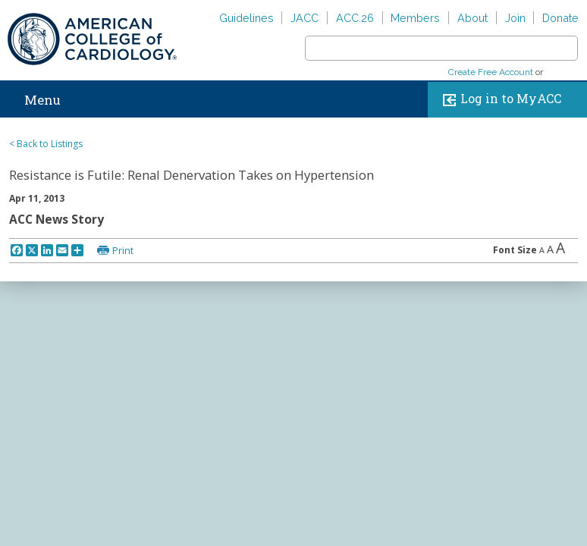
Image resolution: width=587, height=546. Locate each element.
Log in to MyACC (498, 99)
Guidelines (246, 17)
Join (515, 17)
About (472, 17)
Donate (560, 17)
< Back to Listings (46, 143)
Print (122, 250)
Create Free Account (490, 72)
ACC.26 (355, 17)
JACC (304, 17)
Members (415, 17)
